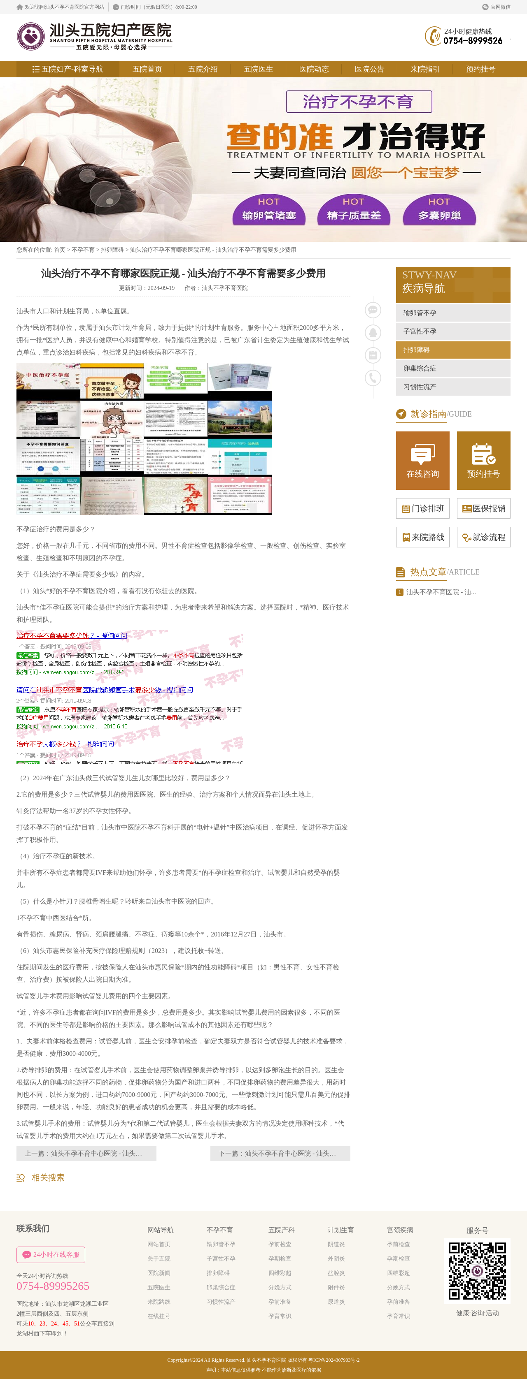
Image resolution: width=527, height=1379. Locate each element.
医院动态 (314, 69)
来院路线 (423, 537)
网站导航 (160, 1229)
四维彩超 (279, 1273)
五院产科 (281, 1229)
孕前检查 (279, 1244)
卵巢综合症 (419, 368)
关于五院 (158, 1259)
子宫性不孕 (419, 331)
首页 (59, 250)
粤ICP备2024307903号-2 (334, 1360)
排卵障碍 (112, 250)
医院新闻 (158, 1273)
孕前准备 (279, 1302)
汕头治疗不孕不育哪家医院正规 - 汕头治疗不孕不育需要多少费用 (213, 250)
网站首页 (158, 1244)
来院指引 (425, 69)
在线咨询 (422, 460)
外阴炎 (336, 1259)
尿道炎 (336, 1302)
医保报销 (484, 508)
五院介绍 (203, 69)
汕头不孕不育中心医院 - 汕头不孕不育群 (109, 1153)
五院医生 (258, 69)
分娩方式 (279, 1287)
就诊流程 (484, 537)
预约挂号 (481, 69)
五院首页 (147, 69)
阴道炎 (336, 1244)
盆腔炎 (336, 1273)
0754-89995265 (52, 1286)
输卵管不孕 (419, 312)
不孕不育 (83, 250)
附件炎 (336, 1287)
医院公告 (370, 69)
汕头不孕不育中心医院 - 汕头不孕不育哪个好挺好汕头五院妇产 (336, 1153)
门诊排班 (423, 508)
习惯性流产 (419, 386)
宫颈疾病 (400, 1229)
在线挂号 (158, 1316)
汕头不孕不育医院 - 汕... (441, 592)
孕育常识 (279, 1316)
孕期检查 (279, 1259)
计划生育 (341, 1229)
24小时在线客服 (50, 1255)
